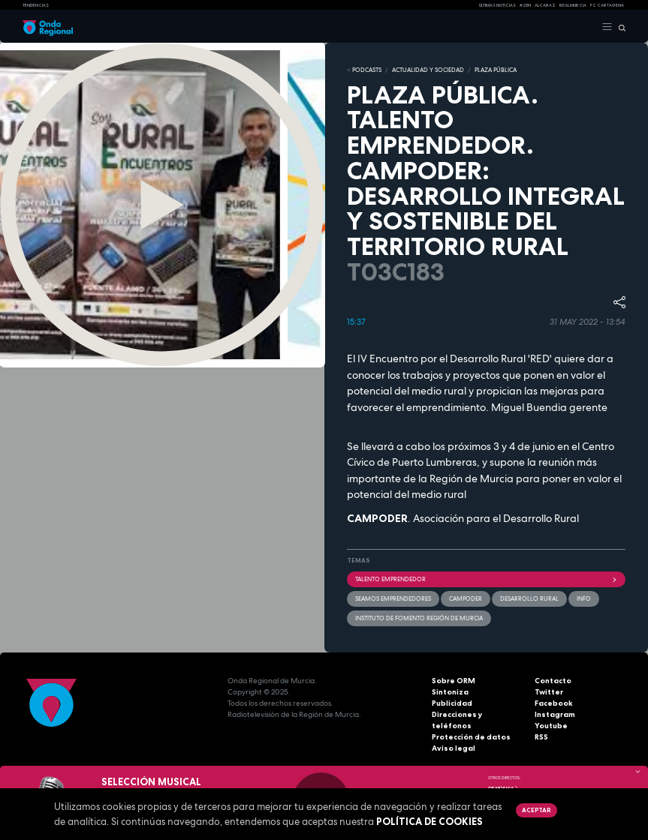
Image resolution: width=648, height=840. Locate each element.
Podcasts (366, 70)
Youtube (551, 725)
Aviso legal (453, 748)
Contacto (553, 681)
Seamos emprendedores (393, 598)
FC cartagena (607, 5)
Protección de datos (471, 737)
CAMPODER (465, 598)
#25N (525, 5)
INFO (584, 598)
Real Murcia (572, 5)
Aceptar (536, 810)
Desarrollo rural (529, 598)
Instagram (555, 714)
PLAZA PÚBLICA (496, 70)
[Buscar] (619, 27)
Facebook (554, 703)
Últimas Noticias (497, 5)
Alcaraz (545, 5)
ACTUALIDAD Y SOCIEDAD (428, 70)
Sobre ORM (453, 681)
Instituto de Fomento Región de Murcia (419, 618)
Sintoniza (450, 692)
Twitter (549, 692)
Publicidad (452, 703)
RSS (541, 737)
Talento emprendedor (486, 579)
